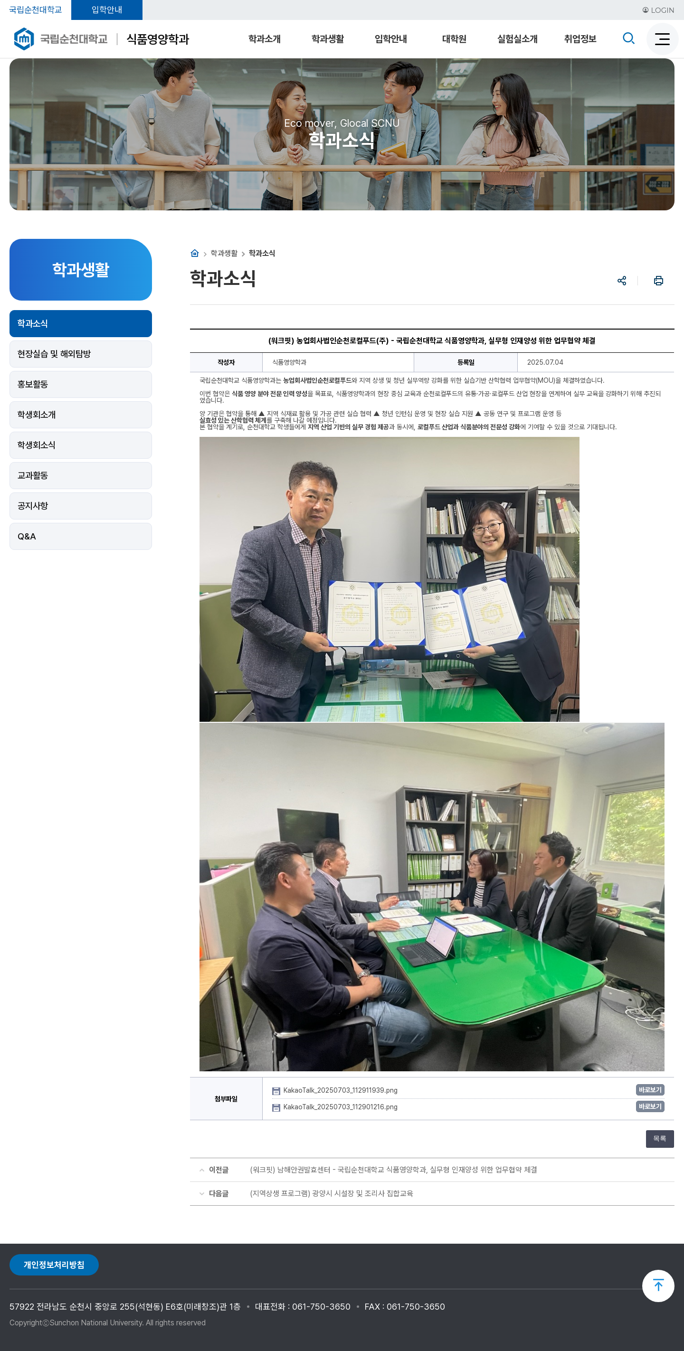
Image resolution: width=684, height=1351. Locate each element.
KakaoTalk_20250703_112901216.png (341, 1107)
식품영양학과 (157, 39)
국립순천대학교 (35, 10)
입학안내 (107, 10)
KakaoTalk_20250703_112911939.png (341, 1090)
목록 (659, 1138)
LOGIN (658, 10)
